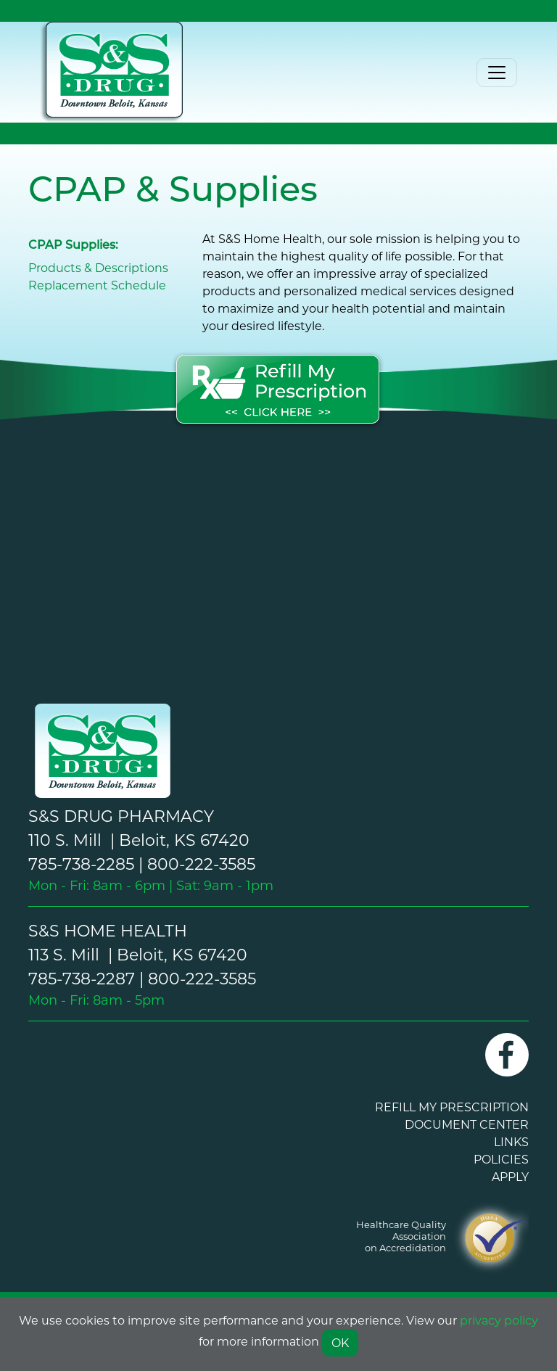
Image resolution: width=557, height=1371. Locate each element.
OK (340, 1342)
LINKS (511, 1141)
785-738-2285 (81, 863)
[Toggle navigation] (496, 72)
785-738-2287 (81, 978)
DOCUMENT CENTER (467, 1124)
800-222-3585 (201, 863)
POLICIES (501, 1158)
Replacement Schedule (97, 284)
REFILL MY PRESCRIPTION (452, 1106)
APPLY (510, 1176)
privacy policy (499, 1319)
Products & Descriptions (98, 267)
